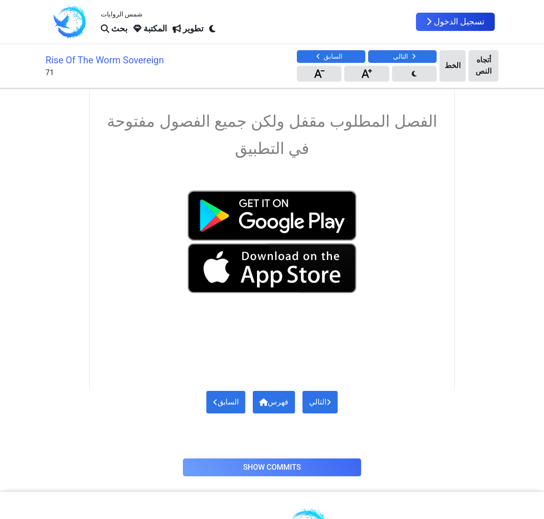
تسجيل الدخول (455, 21)
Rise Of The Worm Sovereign (104, 60)
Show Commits (272, 467)
